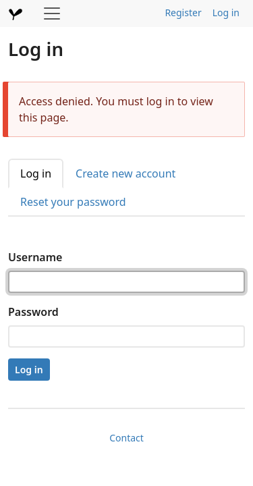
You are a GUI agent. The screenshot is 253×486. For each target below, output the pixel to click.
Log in (226, 12)
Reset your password (73, 201)
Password (33, 311)
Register (183, 12)
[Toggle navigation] (52, 13)
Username (35, 257)
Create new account (125, 173)
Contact (126, 437)
